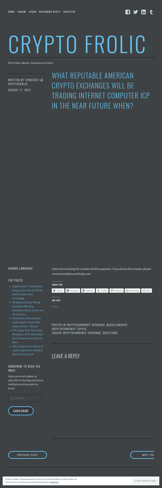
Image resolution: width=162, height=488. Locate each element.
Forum (22, 11)
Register (69, 11)
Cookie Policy (54, 482)
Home (11, 11)
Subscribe (21, 411)
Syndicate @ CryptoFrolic (25, 82)
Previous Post (32, 455)
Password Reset (50, 11)
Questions (110, 333)
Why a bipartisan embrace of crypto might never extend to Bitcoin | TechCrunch (27, 350)
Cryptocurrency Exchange (86, 325)
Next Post (140, 455)
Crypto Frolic (77, 43)
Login (32, 11)
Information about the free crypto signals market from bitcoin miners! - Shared (26, 322)
